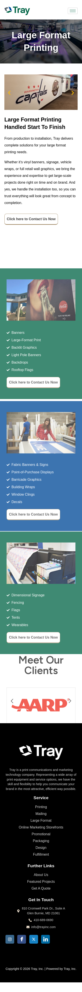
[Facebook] (21, 939)
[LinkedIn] (45, 939)
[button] (7, 93)
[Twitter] (33, 939)
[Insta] (9, 939)
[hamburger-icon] (73, 11)
